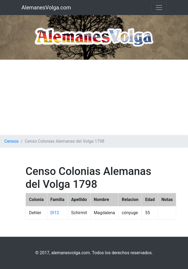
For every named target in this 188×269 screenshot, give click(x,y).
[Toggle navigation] (159, 7)
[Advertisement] (94, 97)
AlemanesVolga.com (46, 7)
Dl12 (54, 212)
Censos (11, 141)
